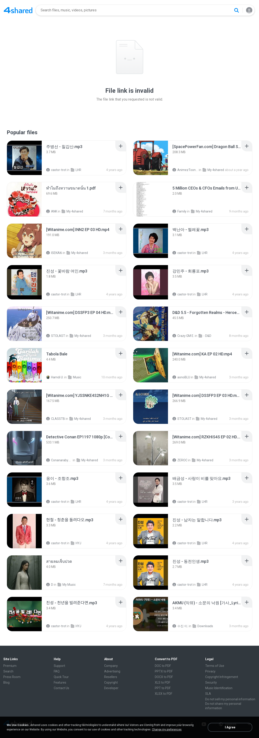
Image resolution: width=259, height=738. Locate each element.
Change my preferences (167, 729)
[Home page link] (18, 10)
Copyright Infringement (221, 677)
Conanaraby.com (59, 460)
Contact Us (61, 688)
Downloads (203, 626)
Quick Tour (61, 677)
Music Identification (218, 688)
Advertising (112, 671)
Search (8, 671)
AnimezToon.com (185, 170)
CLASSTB (55, 419)
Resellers (110, 677)
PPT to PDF (163, 688)
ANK (51, 211)
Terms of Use (214, 666)
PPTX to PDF (164, 671)
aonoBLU (181, 377)
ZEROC (179, 460)
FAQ (57, 671)
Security (211, 682)
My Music (67, 584)
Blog (6, 682)
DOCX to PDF (164, 677)
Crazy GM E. (183, 336)
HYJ (76, 543)
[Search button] (236, 10)
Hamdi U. (55, 377)
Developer (111, 688)
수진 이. (180, 626)
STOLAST (55, 336)
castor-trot (56, 170)
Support (59, 666)
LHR (76, 170)
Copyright (111, 682)
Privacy (210, 671)
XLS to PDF (162, 682)
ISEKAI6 (54, 253)
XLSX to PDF (163, 693)
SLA (208, 693)
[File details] (24, 158)
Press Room (12, 677)
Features (60, 682)
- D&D (205, 336)
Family (179, 211)
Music (74, 377)
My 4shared (213, 170)
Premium (10, 666)
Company (111, 666)
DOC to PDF (163, 666)
